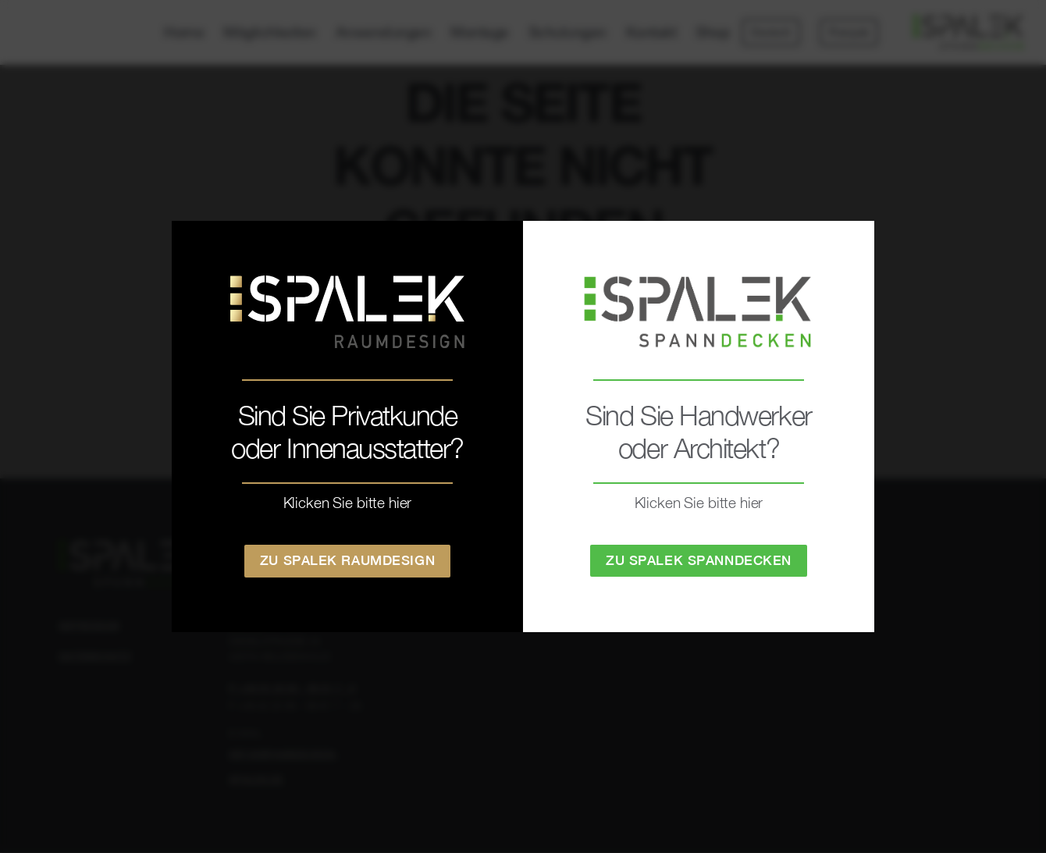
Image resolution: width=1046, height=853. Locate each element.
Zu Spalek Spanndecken (699, 560)
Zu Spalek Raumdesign (347, 560)
